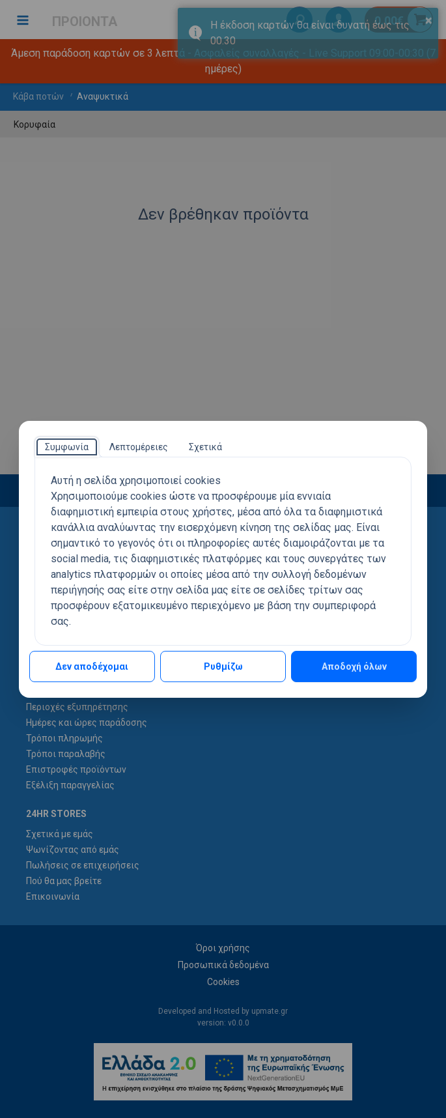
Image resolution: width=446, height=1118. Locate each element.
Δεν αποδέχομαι (91, 666)
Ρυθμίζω (223, 666)
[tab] (67, 447)
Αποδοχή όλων (354, 666)
